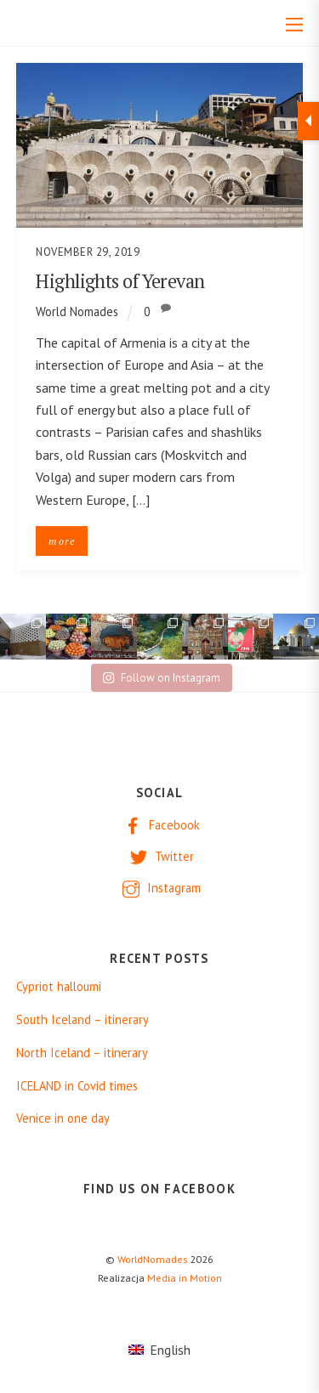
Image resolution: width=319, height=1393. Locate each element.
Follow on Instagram (161, 678)
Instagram (159, 888)
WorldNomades (152, 1259)
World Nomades (77, 311)
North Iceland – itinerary (82, 1053)
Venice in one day (63, 1118)
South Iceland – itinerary (82, 1020)
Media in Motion (184, 1277)
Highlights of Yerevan (120, 281)
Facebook (160, 825)
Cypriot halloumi (58, 986)
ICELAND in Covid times (77, 1086)
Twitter (160, 856)
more (61, 541)
